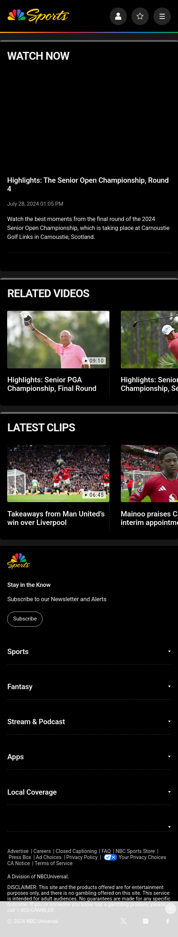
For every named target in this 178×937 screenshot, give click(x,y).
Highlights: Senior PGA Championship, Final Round (51, 384)
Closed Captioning (76, 851)
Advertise (18, 851)
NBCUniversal (52, 876)
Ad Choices (49, 857)
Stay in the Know (28, 585)
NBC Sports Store (135, 851)
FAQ (106, 851)
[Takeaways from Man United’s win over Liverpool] (58, 473)
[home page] (38, 16)
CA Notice (18, 863)
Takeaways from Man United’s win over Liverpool (56, 518)
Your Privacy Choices (142, 857)
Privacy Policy (82, 857)
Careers (42, 851)
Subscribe (25, 618)
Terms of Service (54, 863)
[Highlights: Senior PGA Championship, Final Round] (58, 339)
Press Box (20, 857)
